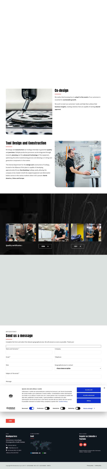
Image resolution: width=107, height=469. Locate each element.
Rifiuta (89, 458)
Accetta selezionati (88, 452)
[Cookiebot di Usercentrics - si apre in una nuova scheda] (11, 465)
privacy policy (33, 411)
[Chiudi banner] (104, 445)
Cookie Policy (63, 458)
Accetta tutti (88, 447)
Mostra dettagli (87, 465)
